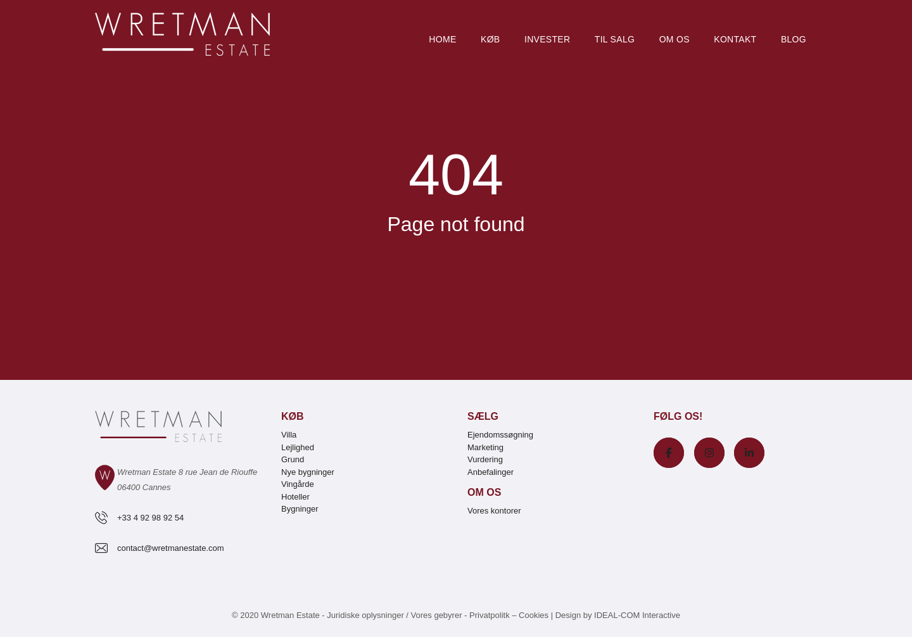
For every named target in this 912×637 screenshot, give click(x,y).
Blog (793, 39)
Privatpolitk (489, 615)
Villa (288, 434)
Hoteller (295, 496)
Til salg (615, 39)
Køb (490, 39)
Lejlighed (297, 447)
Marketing (485, 447)
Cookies (533, 615)
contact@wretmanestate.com (170, 548)
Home (442, 39)
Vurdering (485, 459)
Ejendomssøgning (500, 434)
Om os (674, 39)
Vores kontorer (494, 510)
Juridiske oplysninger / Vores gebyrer (394, 615)
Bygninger (300, 509)
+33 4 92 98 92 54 (150, 517)
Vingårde (297, 484)
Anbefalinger (490, 472)
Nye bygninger (307, 472)
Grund (292, 459)
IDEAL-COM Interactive (637, 615)
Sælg (482, 416)
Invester (547, 39)
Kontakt (735, 39)
